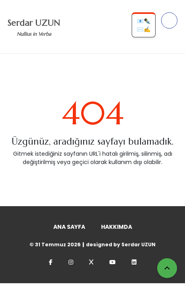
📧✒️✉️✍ (143, 25)
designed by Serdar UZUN (121, 244)
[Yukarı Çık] (167, 268)
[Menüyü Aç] (169, 20)
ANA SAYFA (69, 227)
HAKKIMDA (116, 227)
